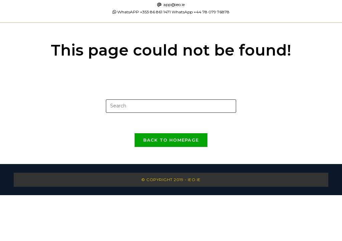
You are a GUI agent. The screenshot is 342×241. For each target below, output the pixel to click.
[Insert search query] (171, 106)
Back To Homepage (171, 140)
